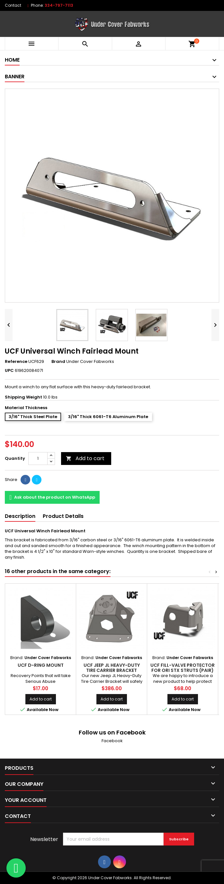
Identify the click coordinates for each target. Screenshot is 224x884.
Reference (16, 362)
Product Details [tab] (63, 516)
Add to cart (85, 458)
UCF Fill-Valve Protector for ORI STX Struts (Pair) (182, 668)
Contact (13, 5)
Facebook (112, 741)
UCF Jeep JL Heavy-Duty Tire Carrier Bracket (112, 668)
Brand (58, 362)
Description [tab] (20, 516)
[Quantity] (38, 458)
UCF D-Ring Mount (41, 665)
